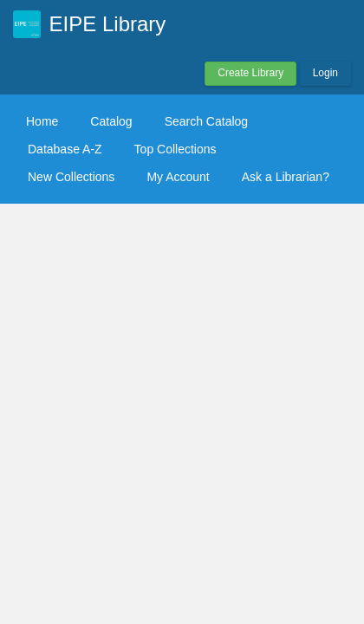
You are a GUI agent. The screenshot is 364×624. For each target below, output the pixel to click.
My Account (177, 177)
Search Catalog (207, 121)
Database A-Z (65, 149)
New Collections (71, 177)
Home (42, 121)
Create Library (250, 73)
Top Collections (175, 149)
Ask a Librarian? (285, 177)
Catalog (111, 121)
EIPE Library (107, 24)
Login (325, 73)
